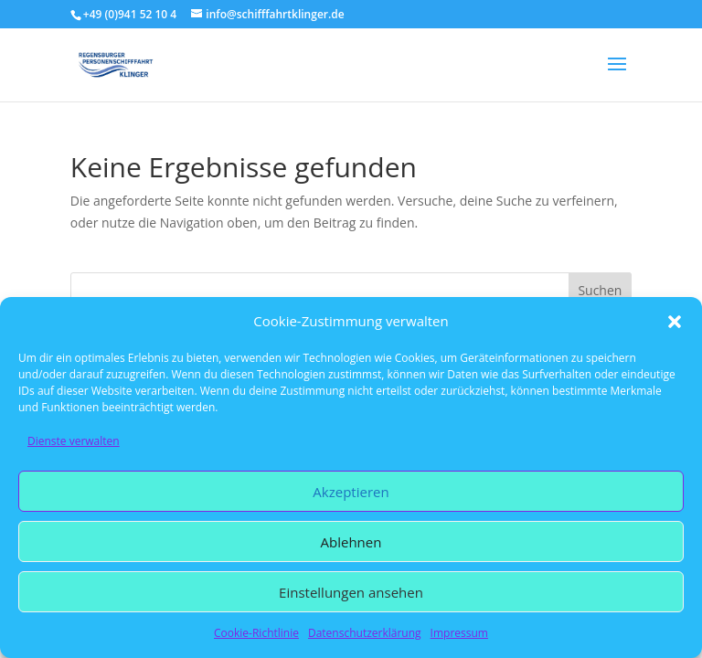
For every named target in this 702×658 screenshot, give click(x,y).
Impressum (459, 633)
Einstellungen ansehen (351, 592)
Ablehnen (351, 542)
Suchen (600, 290)
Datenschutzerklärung (364, 633)
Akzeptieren (350, 492)
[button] (674, 322)
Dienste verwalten (73, 441)
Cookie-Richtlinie (256, 633)
